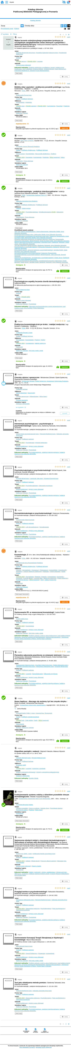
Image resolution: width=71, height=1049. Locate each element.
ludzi (20, 720)
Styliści (43, 340)
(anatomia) (55, 157)
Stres (42, 580)
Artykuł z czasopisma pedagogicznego (47, 772)
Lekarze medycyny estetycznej (32, 571)
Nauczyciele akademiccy (42, 154)
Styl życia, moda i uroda (36, 350)
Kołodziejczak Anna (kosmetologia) (29, 563)
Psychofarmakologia (32, 485)
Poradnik (18, 109)
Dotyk (35, 720)
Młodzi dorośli (35, 861)
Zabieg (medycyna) (50, 580)
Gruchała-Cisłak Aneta (44, 665)
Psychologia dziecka (56, 808)
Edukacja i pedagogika (22, 403)
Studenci (53, 154)
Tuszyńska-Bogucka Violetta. (24, 804)
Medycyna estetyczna (50, 578)
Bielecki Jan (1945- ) (24, 853)
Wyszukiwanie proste (7, 28)
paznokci (31, 106)
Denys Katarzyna (23, 289)
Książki (18, 99)
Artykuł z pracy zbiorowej (23, 65)
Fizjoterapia (41, 953)
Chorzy (18, 297)
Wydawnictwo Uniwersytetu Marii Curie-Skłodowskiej (34, 798)
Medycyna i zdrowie (22, 113)
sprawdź (64, 413)
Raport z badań (36, 866)
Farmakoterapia (44, 527)
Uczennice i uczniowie (38, 768)
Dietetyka (37, 576)
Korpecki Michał (22, 478)
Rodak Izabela (22, 619)
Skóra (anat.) (43, 396)
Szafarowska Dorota (24, 95)
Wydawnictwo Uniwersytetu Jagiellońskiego (33, 705)
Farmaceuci (35, 570)
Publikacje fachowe (27, 99)
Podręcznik (19, 161)
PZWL (23, 91)
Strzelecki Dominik (51, 478)
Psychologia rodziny (22, 810)
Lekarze (18, 208)
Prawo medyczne (62, 578)
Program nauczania (22, 400)
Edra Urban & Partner (27, 140)
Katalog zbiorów (35, 20)
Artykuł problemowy (22, 446)
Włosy (63, 157)
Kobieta (28, 861)
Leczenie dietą (38, 578)
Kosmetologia (51, 106)
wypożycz (65, 181)
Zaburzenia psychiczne (45, 485)
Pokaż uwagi (19, 73)
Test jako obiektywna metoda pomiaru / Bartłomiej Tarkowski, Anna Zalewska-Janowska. (41, 245)
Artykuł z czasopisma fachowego (25, 772)
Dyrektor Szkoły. (33, 778)
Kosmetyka (29, 157)
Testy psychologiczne (58, 908)
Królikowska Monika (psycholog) (44, 853)
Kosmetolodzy (20, 102)
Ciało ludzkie (29, 720)
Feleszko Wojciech (23, 758)
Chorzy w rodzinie (34, 808)
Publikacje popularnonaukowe (30, 717)
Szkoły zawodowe (21, 393)
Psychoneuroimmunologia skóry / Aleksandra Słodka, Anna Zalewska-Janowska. (38, 234)
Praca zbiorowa (28, 161)
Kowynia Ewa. (44, 713)
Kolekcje (16, 28)
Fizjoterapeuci (44, 570)
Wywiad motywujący (41, 442)
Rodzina (31, 810)
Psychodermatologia (32, 212)
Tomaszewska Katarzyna (25, 520)
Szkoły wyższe (20, 154)
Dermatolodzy (20, 340)
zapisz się (65, 128)
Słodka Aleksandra (60, 665)
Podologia (67, 106)
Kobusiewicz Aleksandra (45, 666)
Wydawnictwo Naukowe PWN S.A (37, 195)
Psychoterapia (30, 442)
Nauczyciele (31, 393)
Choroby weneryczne (22, 396)
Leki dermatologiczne (32, 527)
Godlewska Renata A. (24, 332)
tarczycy (21, 61)
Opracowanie (20, 217)
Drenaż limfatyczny (31, 953)
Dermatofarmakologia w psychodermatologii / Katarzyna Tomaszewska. (36, 253)
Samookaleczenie (37, 674)
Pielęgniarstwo (34, 396)
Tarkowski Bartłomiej (48, 434)
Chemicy (18, 570)
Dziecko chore (45, 808)
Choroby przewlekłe (22, 808)
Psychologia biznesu (22, 580)
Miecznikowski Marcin (24, 946)
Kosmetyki (19, 578)
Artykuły (18, 58)
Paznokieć (59, 106)
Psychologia (32, 304)
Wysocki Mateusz (38, 758)
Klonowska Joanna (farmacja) (28, 146)
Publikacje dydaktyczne (28, 150)
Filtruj (15, 34)
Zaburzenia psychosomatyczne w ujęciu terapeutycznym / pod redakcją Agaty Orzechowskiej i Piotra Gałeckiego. (40, 307)
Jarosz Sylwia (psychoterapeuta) (27, 434)
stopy (20, 106)
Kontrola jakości (28, 578)
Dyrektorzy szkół (21, 765)
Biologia (18, 727)
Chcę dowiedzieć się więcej (27, 1047)
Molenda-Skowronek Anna (26, 52)
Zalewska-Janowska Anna (26, 201)
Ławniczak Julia (36, 478)
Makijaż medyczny (40, 343)
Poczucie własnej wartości (48, 861)
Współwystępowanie (47, 212)
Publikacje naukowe (28, 439)
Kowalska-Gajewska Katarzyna (47, 52)
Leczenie (40, 61)
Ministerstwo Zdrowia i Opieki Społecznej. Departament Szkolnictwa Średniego (45, 381)
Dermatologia (30, 576)
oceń (68, 37)
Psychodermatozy (46, 908)
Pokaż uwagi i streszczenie (22, 594)
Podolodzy (29, 102)
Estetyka (44, 576)
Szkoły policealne (55, 571)
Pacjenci (37, 340)
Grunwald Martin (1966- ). (25, 713)
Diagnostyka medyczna (33, 908)
